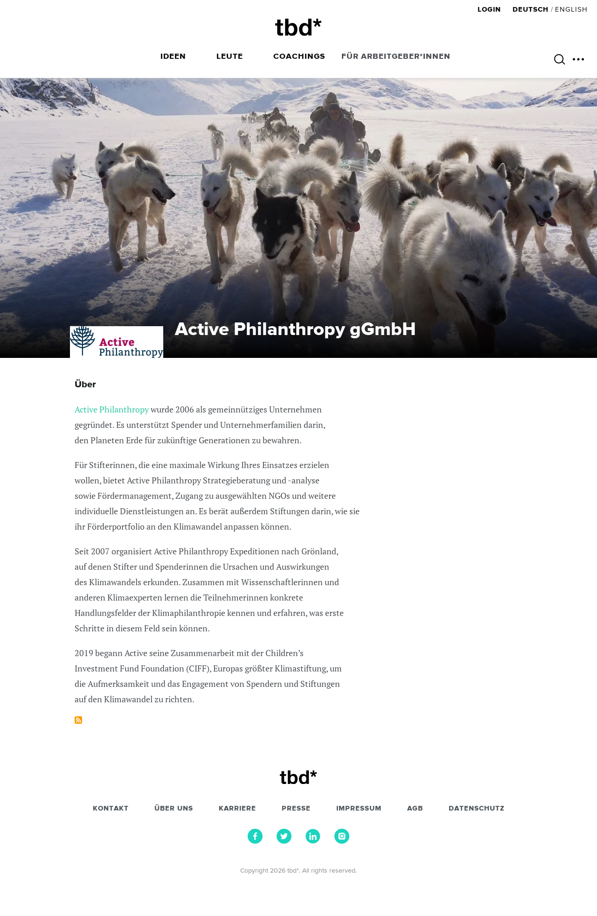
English (571, 9)
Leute (229, 57)
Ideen (173, 57)
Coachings (299, 57)
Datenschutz (477, 808)
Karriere (237, 808)
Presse (296, 808)
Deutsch (530, 9)
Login (490, 9)
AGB (415, 808)
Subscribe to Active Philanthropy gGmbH (78, 720)
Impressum (359, 808)
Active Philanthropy (112, 409)
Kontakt (111, 808)
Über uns (173, 808)
